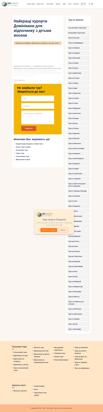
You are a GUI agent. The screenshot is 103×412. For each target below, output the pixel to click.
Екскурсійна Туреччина (76, 33)
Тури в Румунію (74, 163)
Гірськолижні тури (22, 156)
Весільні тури (39, 347)
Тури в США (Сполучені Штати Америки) (76, 185)
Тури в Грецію (73, 63)
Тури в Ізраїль (73, 83)
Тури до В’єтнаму (74, 231)
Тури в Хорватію (74, 206)
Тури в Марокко (74, 133)
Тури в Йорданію (74, 108)
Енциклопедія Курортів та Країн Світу (29, 144)
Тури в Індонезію (74, 93)
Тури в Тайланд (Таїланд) (77, 191)
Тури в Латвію (73, 128)
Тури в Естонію (73, 78)
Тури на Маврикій (74, 281)
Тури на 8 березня (81, 347)
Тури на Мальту (73, 296)
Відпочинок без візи (41, 351)
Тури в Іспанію (73, 98)
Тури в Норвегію (74, 153)
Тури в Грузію (73, 68)
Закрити (63, 230)
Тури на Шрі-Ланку (75, 314)
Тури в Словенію (74, 179)
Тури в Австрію (73, 38)
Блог (36, 389)
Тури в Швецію (73, 226)
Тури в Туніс (72, 201)
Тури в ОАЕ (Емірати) (76, 158)
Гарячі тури (20, 153)
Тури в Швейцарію (75, 221)
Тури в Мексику (73, 138)
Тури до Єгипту (73, 241)
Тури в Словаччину (75, 173)
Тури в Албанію (74, 48)
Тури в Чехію (73, 211)
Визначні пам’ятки (20, 391)
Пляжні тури (58, 356)
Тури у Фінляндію (74, 329)
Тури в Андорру (74, 53)
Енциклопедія (39, 386)
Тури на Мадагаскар (75, 286)
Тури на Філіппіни (74, 309)
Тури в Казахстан (74, 113)
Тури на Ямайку (74, 319)
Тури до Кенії (73, 246)
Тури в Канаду (73, 118)
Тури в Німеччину (74, 143)
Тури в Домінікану (74, 73)
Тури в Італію (73, 103)
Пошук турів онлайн (23, 147)
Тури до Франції (74, 261)
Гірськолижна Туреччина (77, 28)
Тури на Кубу (73, 276)
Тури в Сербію (73, 168)
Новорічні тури (59, 353)
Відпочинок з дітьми (21, 364)
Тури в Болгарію (74, 58)
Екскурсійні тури (22, 150)
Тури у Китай (73, 324)
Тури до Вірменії (74, 236)
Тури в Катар (73, 123)
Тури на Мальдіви (74, 291)
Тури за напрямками (82, 368)
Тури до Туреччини (75, 256)
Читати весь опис (19, 80)
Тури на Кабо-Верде (75, 266)
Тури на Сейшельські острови (76, 303)
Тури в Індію (72, 88)
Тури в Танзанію (74, 196)
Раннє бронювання (61, 360)
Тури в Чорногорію (75, 216)
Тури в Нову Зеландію (76, 148)
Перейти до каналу (49, 230)
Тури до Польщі (74, 251)
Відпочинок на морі (23, 159)
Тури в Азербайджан (75, 43)
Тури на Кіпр (72, 271)
